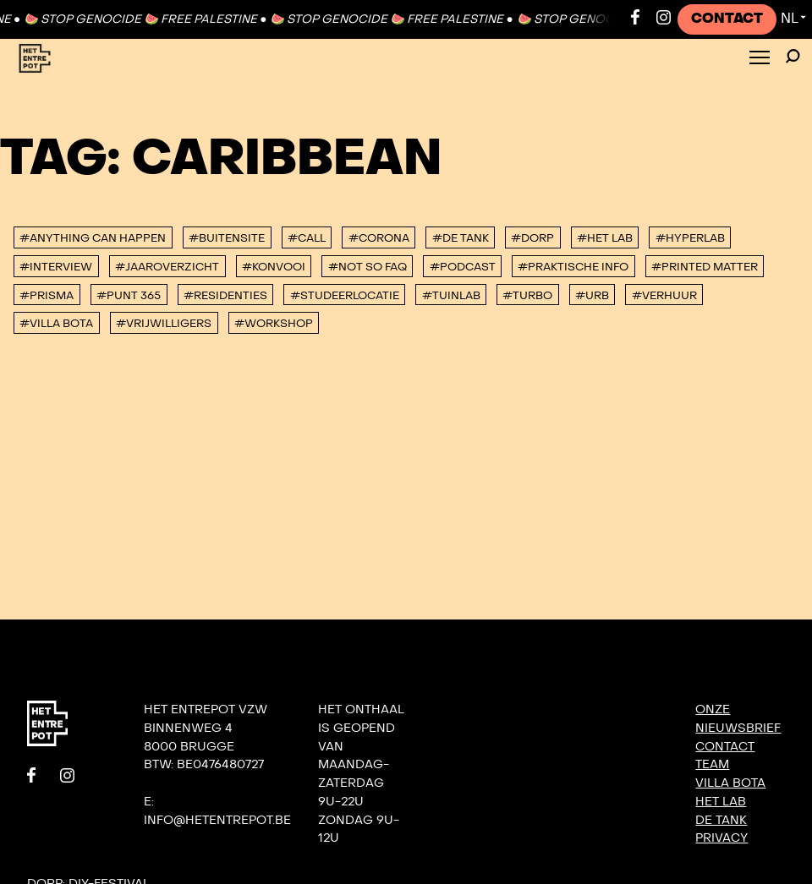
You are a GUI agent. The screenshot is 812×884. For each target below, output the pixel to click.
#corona (378, 238)
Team (712, 764)
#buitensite (227, 238)
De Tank (721, 820)
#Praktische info (573, 267)
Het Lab (720, 801)
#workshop (273, 323)
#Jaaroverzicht (167, 267)
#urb (592, 296)
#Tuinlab (451, 296)
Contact (727, 18)
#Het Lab (605, 238)
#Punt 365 (128, 296)
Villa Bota (730, 783)
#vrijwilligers (163, 323)
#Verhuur (664, 296)
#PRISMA (46, 296)
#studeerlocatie (344, 296)
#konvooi (273, 267)
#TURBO (527, 296)
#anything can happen (92, 238)
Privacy (721, 838)
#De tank (460, 238)
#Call (307, 238)
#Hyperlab (690, 238)
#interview (55, 267)
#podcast (463, 267)
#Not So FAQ (367, 267)
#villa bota (56, 323)
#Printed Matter (704, 267)
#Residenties (225, 296)
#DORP (532, 238)
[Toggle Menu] (759, 58)
